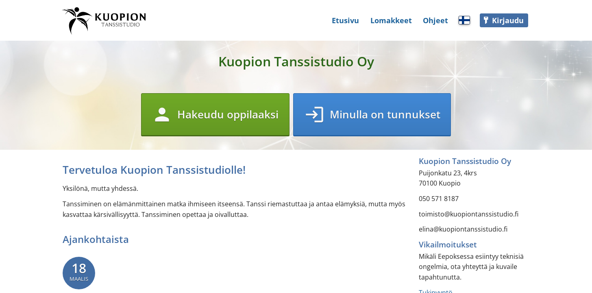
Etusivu (345, 20)
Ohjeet (435, 20)
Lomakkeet (391, 20)
